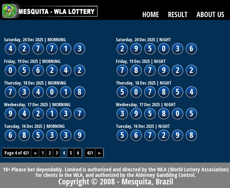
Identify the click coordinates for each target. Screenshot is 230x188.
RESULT (178, 14)
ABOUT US (210, 14)
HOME (150, 14)
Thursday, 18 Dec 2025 (24, 83)
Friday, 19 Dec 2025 (21, 61)
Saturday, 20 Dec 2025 (23, 39)
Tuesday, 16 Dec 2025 (23, 126)
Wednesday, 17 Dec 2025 (26, 104)
